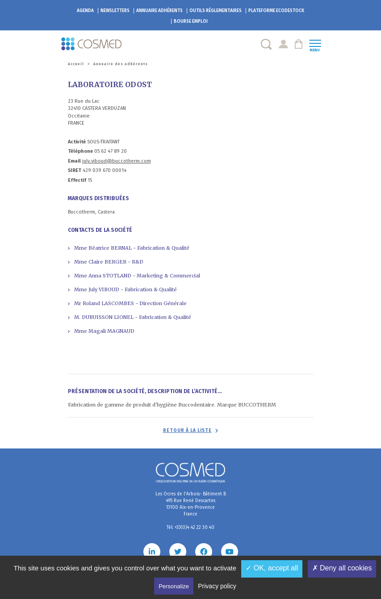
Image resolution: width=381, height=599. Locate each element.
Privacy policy (217, 586)
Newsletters (115, 10)
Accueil (76, 64)
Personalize (174, 586)
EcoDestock (276, 10)
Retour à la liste (187, 430)
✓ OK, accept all (272, 568)
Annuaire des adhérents (120, 64)
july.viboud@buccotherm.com (116, 161)
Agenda (85, 10)
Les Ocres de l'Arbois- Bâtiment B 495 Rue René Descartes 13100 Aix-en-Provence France (190, 504)
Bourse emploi (191, 21)
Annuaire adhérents (159, 10)
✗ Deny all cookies (342, 568)
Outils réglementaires (215, 10)
